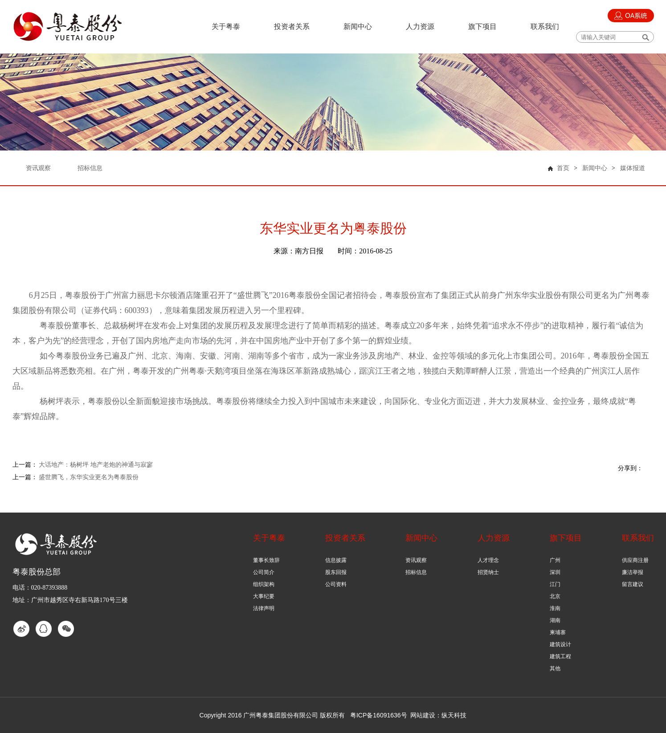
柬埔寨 (558, 632)
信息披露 (336, 560)
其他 (555, 668)
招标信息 (416, 572)
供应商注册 (635, 560)
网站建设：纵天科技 (438, 715)
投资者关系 (292, 26)
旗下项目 (482, 26)
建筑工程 (560, 656)
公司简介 (263, 572)
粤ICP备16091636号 (378, 715)
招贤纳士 (488, 572)
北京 (555, 596)
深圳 (555, 572)
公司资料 (336, 584)
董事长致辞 (266, 560)
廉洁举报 (632, 572)
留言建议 (632, 584)
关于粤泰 (226, 26)
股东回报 (336, 572)
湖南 (555, 620)
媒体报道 (632, 168)
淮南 (555, 608)
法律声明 (263, 608)
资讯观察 (416, 560)
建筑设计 (560, 644)
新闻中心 (357, 26)
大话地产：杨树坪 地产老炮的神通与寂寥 (96, 464)
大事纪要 (263, 596)
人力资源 (420, 26)
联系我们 (545, 26)
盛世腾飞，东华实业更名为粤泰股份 (89, 477)
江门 (555, 584)
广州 (555, 560)
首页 (563, 168)
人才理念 (488, 560)
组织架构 (263, 584)
